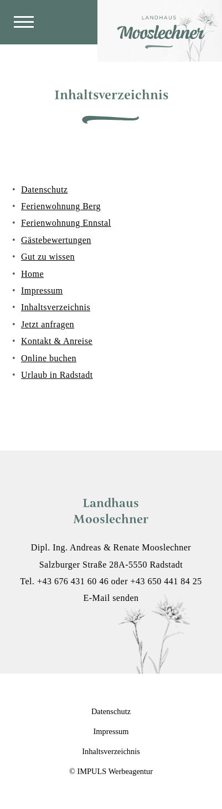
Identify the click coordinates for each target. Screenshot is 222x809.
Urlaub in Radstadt (57, 375)
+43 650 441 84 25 (166, 581)
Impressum (42, 290)
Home (32, 274)
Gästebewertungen (56, 240)
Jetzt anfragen (47, 324)
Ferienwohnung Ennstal (66, 222)
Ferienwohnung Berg (61, 206)
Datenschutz (44, 189)
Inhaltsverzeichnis (55, 307)
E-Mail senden (110, 598)
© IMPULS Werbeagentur (111, 771)
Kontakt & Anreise (56, 341)
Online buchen (48, 358)
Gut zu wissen (48, 256)
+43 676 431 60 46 (73, 581)
